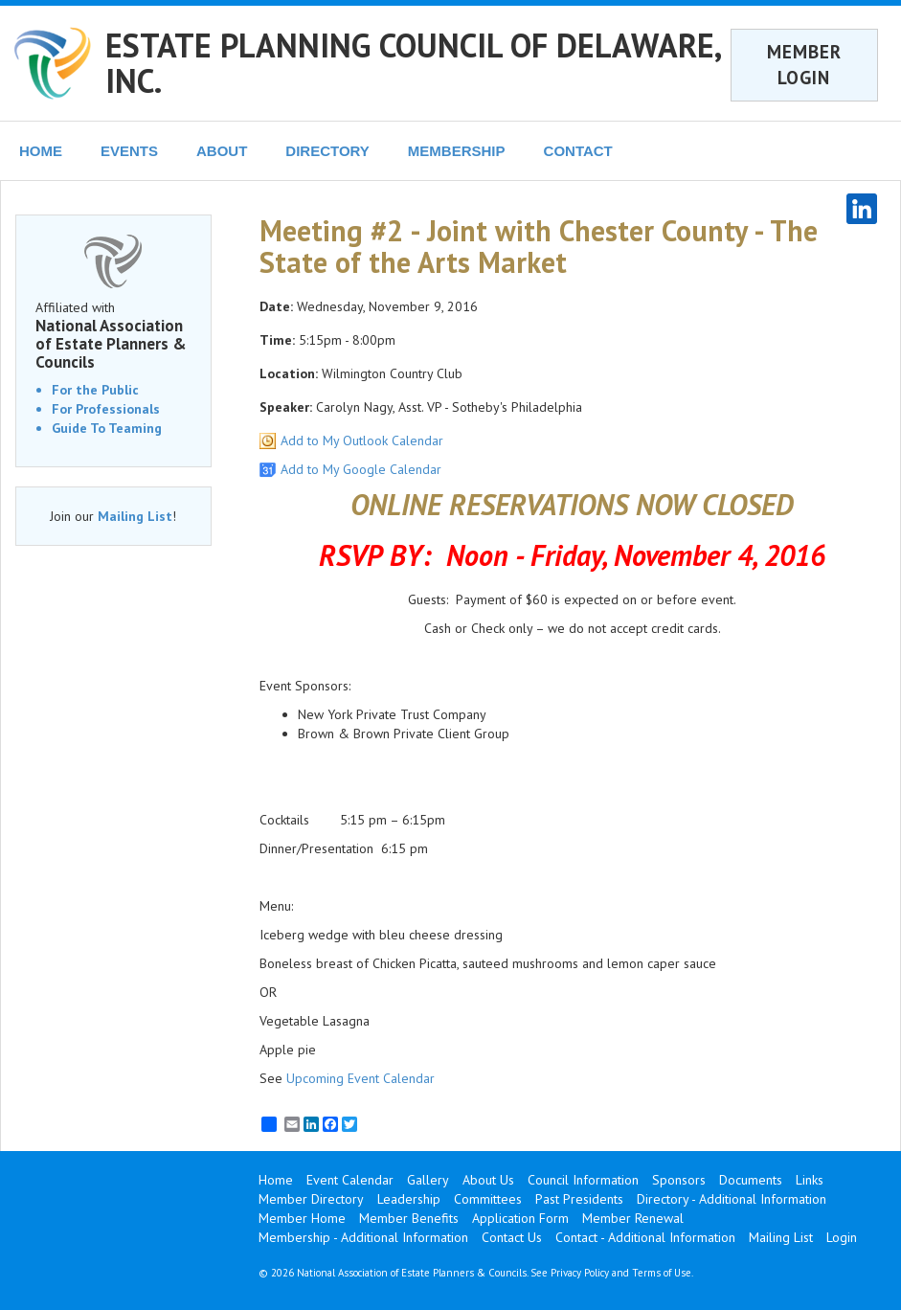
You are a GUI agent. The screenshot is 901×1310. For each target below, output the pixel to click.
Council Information (583, 1179)
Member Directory (311, 1199)
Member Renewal (633, 1218)
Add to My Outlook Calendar (362, 440)
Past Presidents (579, 1199)
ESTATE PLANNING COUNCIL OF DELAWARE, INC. (412, 63)
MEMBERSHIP (457, 151)
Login (841, 1237)
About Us (488, 1179)
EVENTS (129, 151)
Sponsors (679, 1179)
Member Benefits (409, 1218)
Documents (750, 1179)
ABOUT (221, 151)
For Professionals (106, 409)
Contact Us (512, 1237)
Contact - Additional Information (645, 1237)
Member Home (302, 1218)
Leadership (408, 1199)
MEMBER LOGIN (804, 64)
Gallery (428, 1179)
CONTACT (578, 151)
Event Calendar (350, 1179)
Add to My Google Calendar (361, 469)
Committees (488, 1199)
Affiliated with (113, 335)
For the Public (95, 389)
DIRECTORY (327, 151)
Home (276, 1179)
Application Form (520, 1218)
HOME (40, 151)
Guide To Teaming (107, 428)
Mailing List (135, 516)
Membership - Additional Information (363, 1237)
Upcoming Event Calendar (360, 1078)
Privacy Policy (580, 1272)
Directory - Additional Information (731, 1199)
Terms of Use (661, 1272)
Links (809, 1179)
